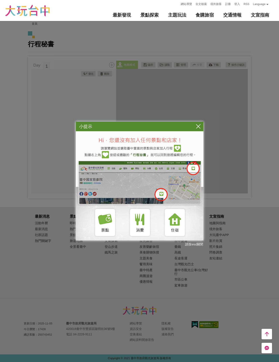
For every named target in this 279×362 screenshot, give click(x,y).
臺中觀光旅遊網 (27, 10)
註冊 (228, 4)
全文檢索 (201, 4)
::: (176, 3)
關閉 (198, 126)
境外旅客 (216, 4)
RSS (246, 4)
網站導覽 (186, 4)
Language (259, 4)
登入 (237, 4)
